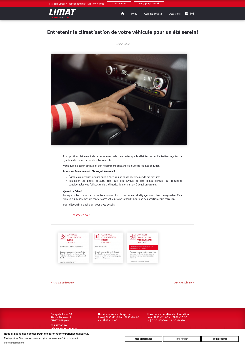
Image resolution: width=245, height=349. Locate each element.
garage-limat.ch (83, 13)
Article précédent (62, 282)
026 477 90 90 (119, 3)
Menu (134, 13)
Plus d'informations (14, 342)
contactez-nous (81, 215)
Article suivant (184, 282)
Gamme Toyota (153, 13)
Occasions (175, 13)
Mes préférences (143, 339)
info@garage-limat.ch (149, 3)
